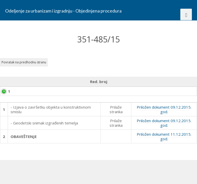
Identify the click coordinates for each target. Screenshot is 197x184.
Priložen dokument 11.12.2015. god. (164, 155)
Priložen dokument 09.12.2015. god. (164, 128)
